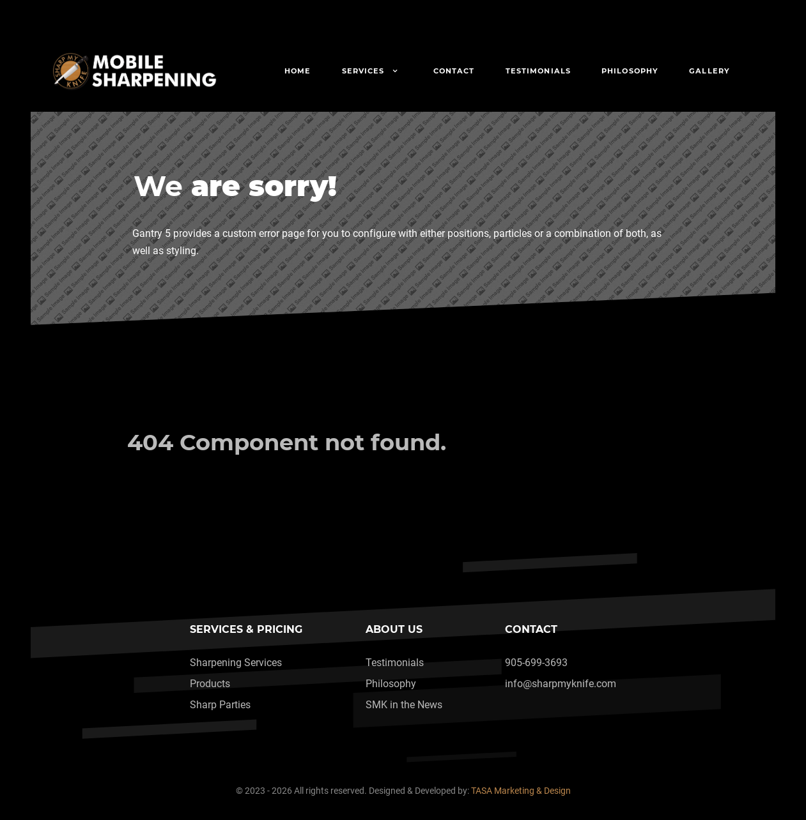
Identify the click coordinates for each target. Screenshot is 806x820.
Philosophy (391, 684)
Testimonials (395, 663)
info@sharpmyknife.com (560, 684)
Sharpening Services (236, 663)
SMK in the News (404, 705)
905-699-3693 (536, 663)
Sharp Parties (220, 705)
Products (210, 684)
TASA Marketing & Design (521, 791)
